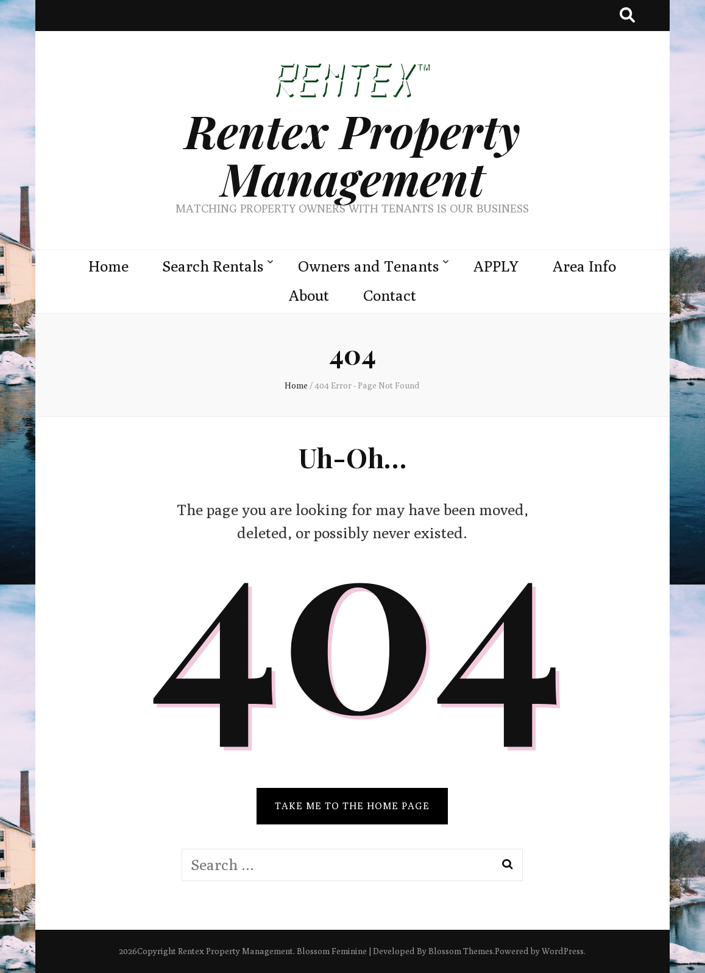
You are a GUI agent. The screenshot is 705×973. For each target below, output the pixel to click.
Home (108, 266)
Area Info (584, 266)
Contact (389, 295)
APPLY (496, 266)
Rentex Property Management (352, 154)
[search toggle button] (627, 15)
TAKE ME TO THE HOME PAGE (352, 806)
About (309, 295)
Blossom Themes (460, 951)
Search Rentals (213, 266)
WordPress (563, 951)
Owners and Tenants (368, 266)
